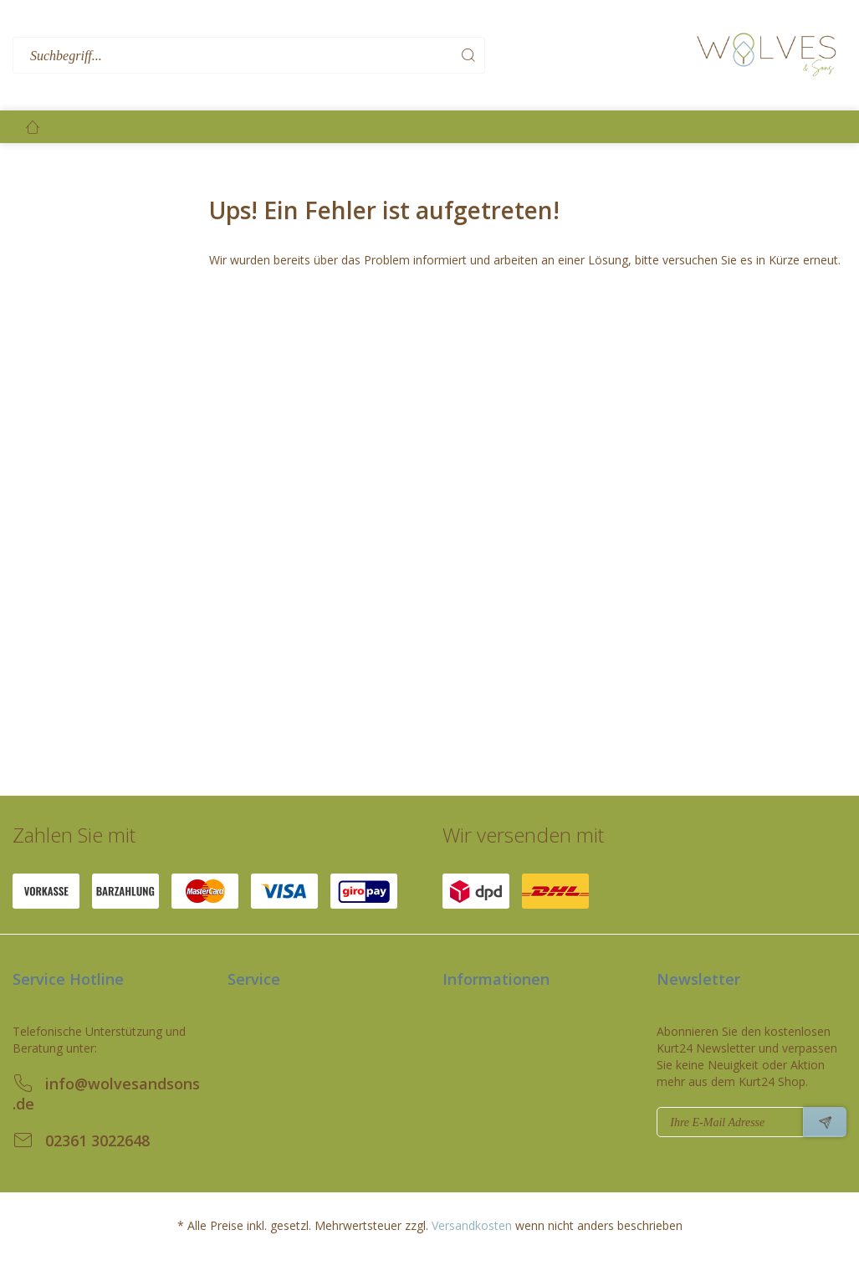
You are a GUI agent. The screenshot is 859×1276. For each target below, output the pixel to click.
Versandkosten (472, 1225)
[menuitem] (350, 55)
